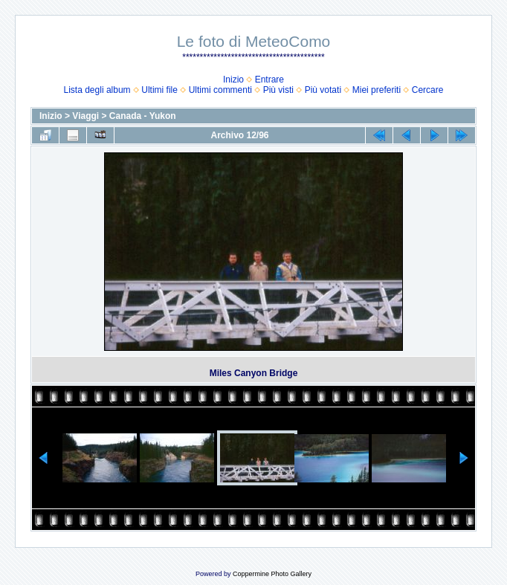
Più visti (278, 90)
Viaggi (85, 116)
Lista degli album (97, 90)
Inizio (233, 79)
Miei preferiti (376, 90)
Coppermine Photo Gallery (272, 574)
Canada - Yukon (142, 116)
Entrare (269, 79)
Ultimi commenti (220, 90)
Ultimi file (159, 90)
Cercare (428, 90)
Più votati (323, 90)
